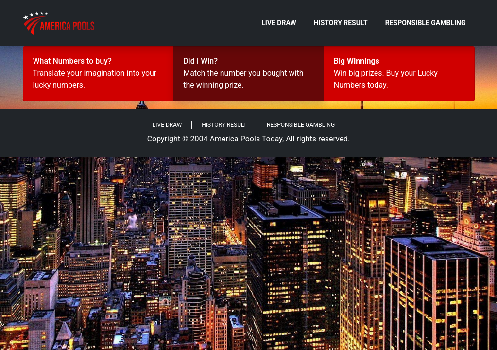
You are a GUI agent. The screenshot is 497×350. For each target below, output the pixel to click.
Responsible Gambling (425, 23)
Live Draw (278, 23)
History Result (341, 23)
